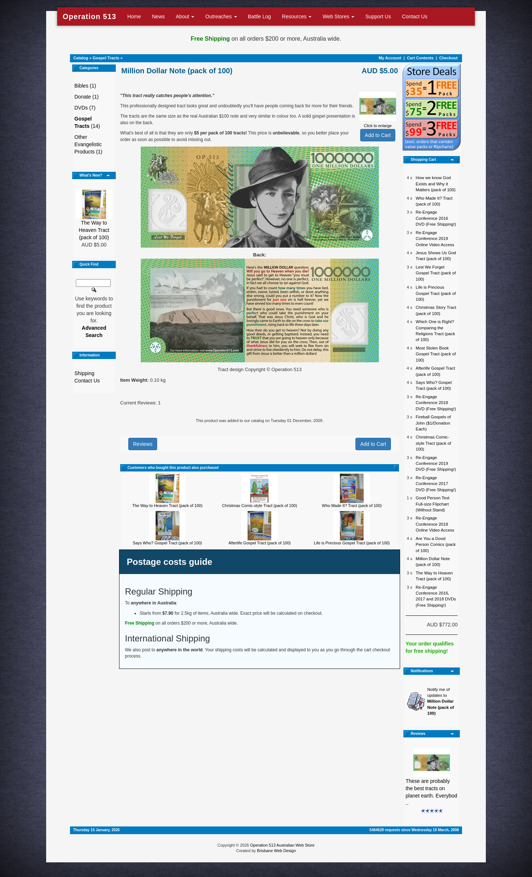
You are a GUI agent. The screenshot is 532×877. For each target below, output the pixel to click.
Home (134, 16)
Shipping (84, 373)
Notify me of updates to (440, 701)
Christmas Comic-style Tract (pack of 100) (259, 505)
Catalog (80, 58)
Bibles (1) (85, 86)
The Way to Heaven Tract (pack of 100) (94, 230)
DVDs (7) (85, 108)
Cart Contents (420, 58)
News (158, 16)
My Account (389, 58)
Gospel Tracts (106, 58)
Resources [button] (297, 16)
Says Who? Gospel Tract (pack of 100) (167, 543)
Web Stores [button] (338, 16)
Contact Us (414, 16)
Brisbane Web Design (276, 850)
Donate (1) (86, 97)
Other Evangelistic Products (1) (88, 144)
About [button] (185, 16)
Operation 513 (89, 16)
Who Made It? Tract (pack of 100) (352, 505)
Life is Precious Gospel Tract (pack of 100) (352, 543)
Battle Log (259, 16)
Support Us (378, 16)
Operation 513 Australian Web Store (282, 845)
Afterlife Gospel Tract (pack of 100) (260, 543)
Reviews (142, 444)
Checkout (448, 58)
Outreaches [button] (221, 16)
